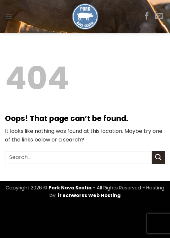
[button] (9, 16)
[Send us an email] (159, 16)
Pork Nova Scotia (70, 187)
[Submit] (158, 157)
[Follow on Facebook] (147, 16)
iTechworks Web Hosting (89, 195)
